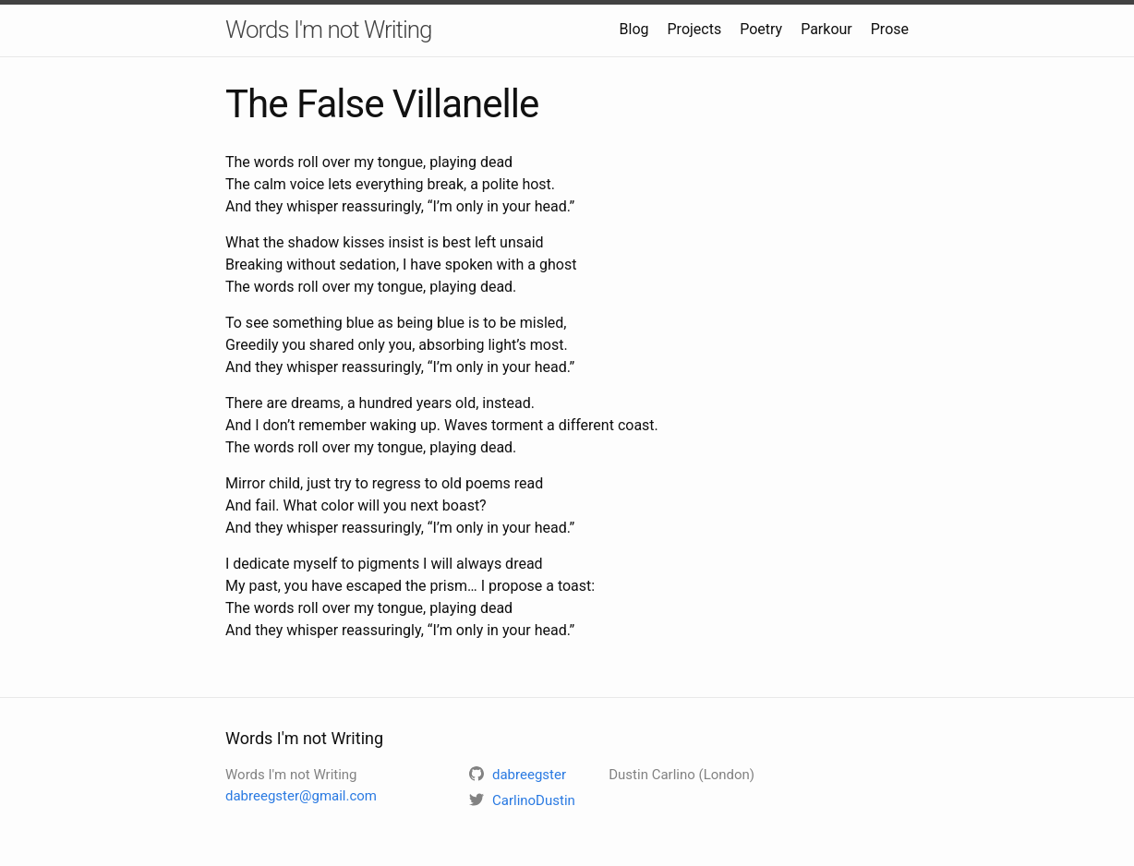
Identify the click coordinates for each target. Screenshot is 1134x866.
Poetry (761, 29)
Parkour (826, 29)
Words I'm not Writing (328, 29)
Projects (695, 29)
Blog (634, 29)
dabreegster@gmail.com (301, 796)
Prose (890, 29)
